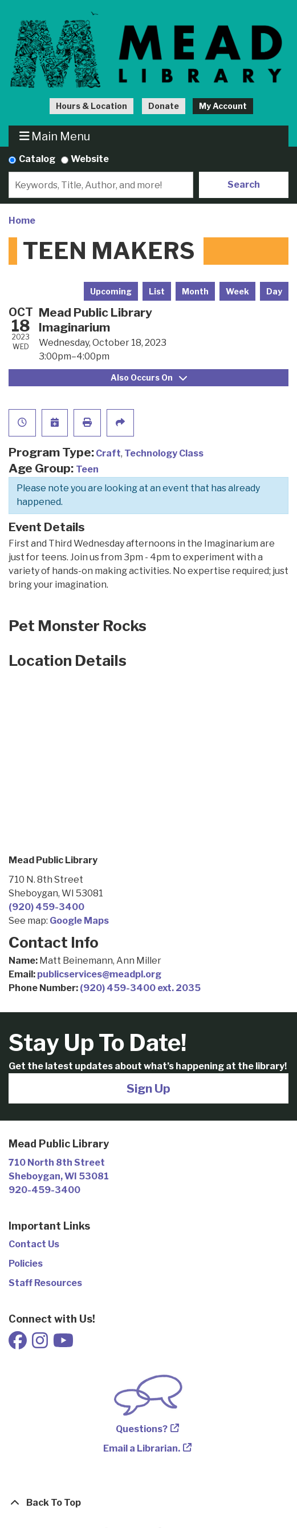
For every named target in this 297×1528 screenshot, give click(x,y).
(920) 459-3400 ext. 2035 (140, 988)
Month (195, 291)
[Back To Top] (148, 1502)
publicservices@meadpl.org (99, 974)
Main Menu (55, 136)
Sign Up (148, 1088)
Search (243, 184)
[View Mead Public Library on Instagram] (41, 1344)
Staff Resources (45, 1283)
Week (237, 291)
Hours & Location (91, 106)
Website (90, 158)
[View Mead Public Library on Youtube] (63, 1344)
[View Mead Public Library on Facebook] (19, 1344)
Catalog (37, 158)
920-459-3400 (44, 1190)
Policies (26, 1263)
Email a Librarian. (141, 1448)
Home (22, 220)
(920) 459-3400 (46, 907)
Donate (163, 106)
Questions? (142, 1429)
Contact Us (34, 1244)
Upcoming (111, 291)
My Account (223, 106)
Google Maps (79, 920)
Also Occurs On (149, 377)
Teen (87, 469)
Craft (108, 453)
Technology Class (164, 453)
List (157, 291)
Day (274, 291)
